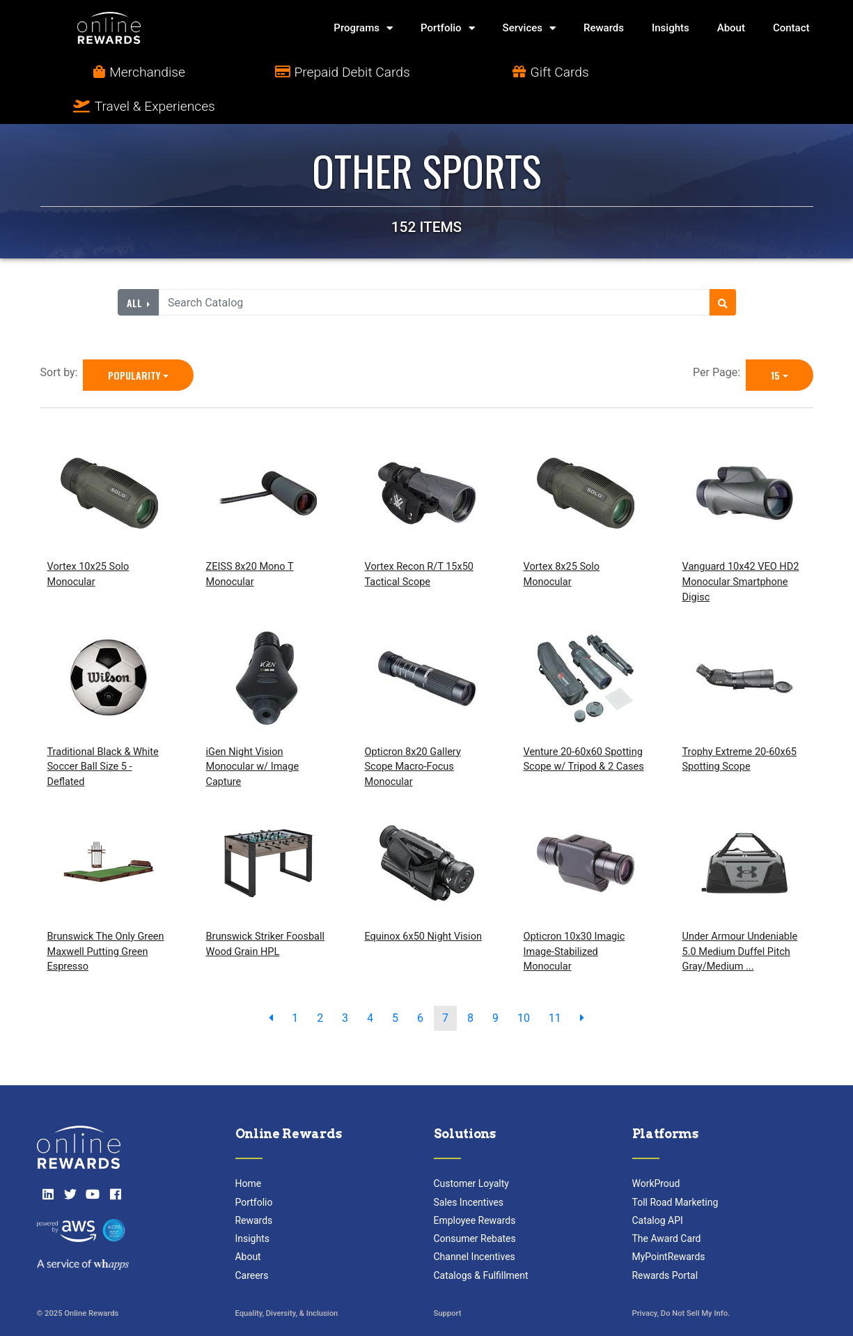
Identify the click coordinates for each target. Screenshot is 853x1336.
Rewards (604, 28)
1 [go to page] (295, 984)
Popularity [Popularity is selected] (134, 341)
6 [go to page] (420, 984)
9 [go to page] (495, 984)
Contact (791, 28)
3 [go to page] (345, 984)
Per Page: (719, 338)
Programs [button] (363, 28)
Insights (670, 28)
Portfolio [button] (448, 28)
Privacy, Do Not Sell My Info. (681, 1279)
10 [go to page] (523, 984)
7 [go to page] (445, 984)
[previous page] (270, 984)
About (731, 28)
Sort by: (62, 338)
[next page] (582, 984)
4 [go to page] (370, 984)
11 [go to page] (555, 984)
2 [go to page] (320, 984)
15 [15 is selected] (775, 341)
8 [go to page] (470, 984)
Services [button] (529, 28)
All (136, 268)
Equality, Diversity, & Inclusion (286, 1279)
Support (448, 1279)
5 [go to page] (395, 984)
